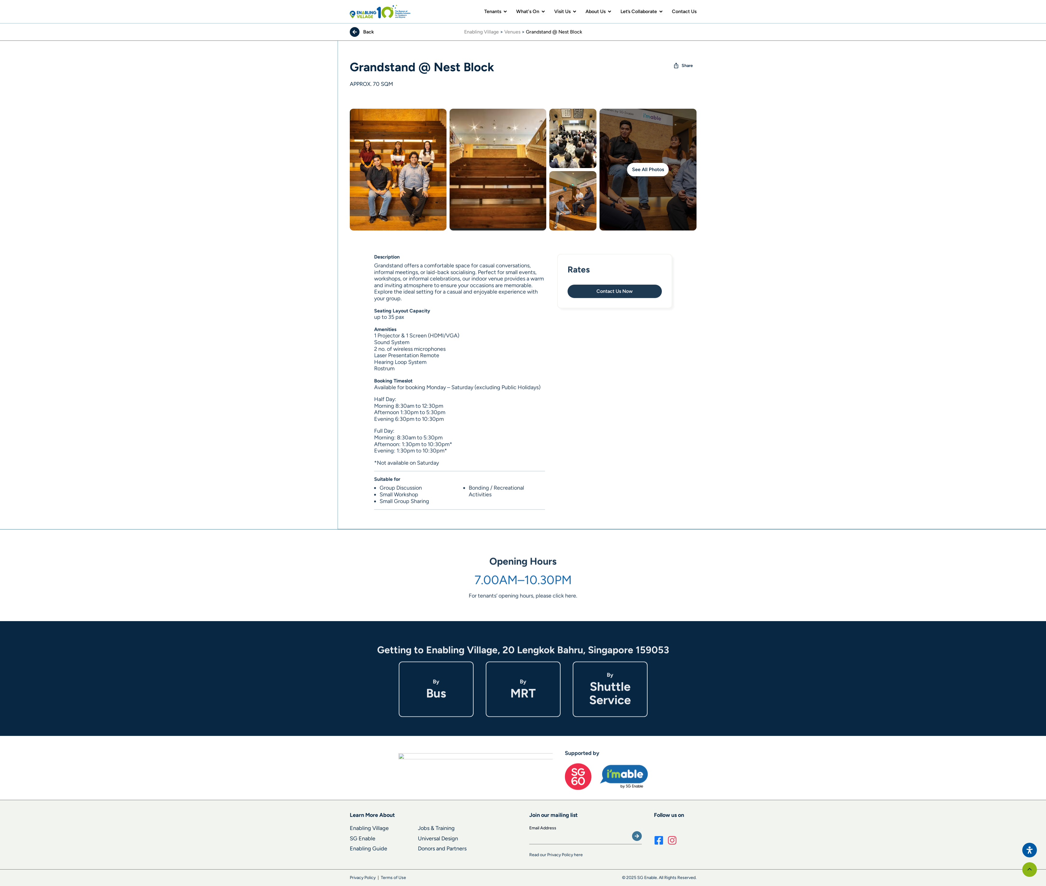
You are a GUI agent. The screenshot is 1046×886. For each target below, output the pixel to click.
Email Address (542, 828)
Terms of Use (393, 877)
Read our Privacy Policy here (556, 854)
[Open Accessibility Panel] (1029, 850)
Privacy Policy (363, 877)
